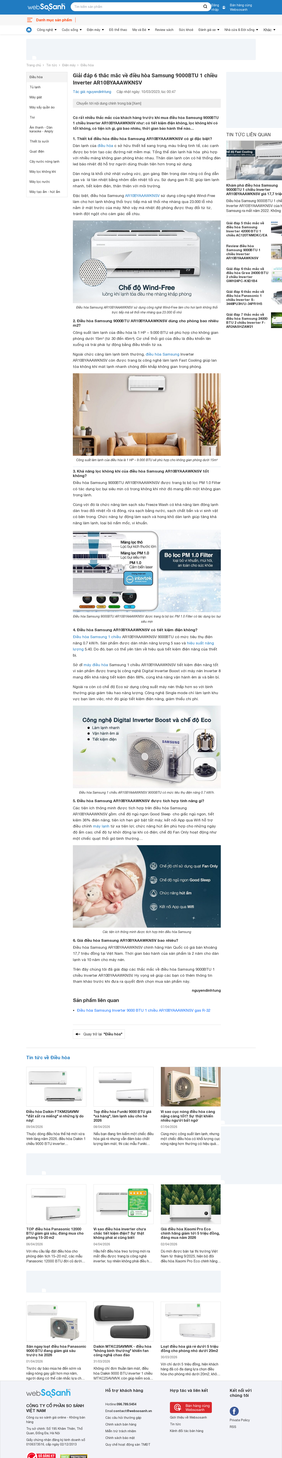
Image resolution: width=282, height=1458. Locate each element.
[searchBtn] (205, 6)
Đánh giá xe (207, 30)
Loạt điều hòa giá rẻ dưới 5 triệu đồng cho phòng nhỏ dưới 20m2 (189, 1348)
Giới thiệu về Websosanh (188, 1417)
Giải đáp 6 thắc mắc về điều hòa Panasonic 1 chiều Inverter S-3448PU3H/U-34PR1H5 (245, 297)
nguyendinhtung (206, 990)
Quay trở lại (102, 1034)
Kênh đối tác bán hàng (186, 1431)
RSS (233, 1427)
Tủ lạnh (35, 87)
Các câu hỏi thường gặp (123, 1417)
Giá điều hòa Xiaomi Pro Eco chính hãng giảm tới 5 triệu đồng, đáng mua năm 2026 (190, 1233)
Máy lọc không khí (43, 171)
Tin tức (51, 65)
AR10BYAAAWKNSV (142, 195)
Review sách (164, 30)
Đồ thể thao (118, 30)
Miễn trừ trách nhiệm (120, 1431)
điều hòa (105, 145)
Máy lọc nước (40, 182)
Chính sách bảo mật (120, 1438)
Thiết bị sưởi (39, 141)
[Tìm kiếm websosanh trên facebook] (234, 1411)
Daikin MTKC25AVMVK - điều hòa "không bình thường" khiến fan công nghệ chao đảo (122, 1350)
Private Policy (240, 1420)
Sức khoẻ (186, 30)
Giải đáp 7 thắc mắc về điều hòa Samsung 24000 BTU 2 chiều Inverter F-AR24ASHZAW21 (246, 320)
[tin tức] (29, 29)
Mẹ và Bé (139, 30)
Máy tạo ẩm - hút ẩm (45, 192)
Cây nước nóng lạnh (44, 161)
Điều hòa (87, 65)
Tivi (32, 117)
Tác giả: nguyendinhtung (92, 92)
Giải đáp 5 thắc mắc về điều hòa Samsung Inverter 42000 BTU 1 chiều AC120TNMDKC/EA (246, 229)
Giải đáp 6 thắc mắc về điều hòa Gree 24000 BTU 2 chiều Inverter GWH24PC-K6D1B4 (247, 275)
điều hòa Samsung (162, 354)
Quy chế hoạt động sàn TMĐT (127, 1444)
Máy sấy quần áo (42, 107)
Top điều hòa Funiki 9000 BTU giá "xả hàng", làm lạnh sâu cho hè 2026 (122, 1115)
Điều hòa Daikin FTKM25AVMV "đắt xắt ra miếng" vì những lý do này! (55, 1115)
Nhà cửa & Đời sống (239, 30)
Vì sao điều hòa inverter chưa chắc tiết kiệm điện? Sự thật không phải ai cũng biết (119, 1233)
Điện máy (93, 30)
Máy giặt (36, 97)
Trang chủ (33, 65)
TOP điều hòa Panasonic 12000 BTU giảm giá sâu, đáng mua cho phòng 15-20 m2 (55, 1233)
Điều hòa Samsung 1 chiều (97, 637)
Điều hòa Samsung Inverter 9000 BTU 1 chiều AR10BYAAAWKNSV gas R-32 (143, 1010)
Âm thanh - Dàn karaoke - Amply (41, 129)
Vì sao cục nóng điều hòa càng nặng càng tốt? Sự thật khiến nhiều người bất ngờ (188, 1115)
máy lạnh (101, 826)
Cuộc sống (70, 30)
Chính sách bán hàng (120, 1424)
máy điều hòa (96, 665)
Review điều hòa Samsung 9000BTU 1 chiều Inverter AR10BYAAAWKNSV (243, 252)
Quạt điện (37, 151)
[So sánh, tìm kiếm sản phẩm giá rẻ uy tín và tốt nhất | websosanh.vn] (46, 7)
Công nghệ (45, 30)
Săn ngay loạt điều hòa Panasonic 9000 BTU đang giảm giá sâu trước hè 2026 (56, 1350)
